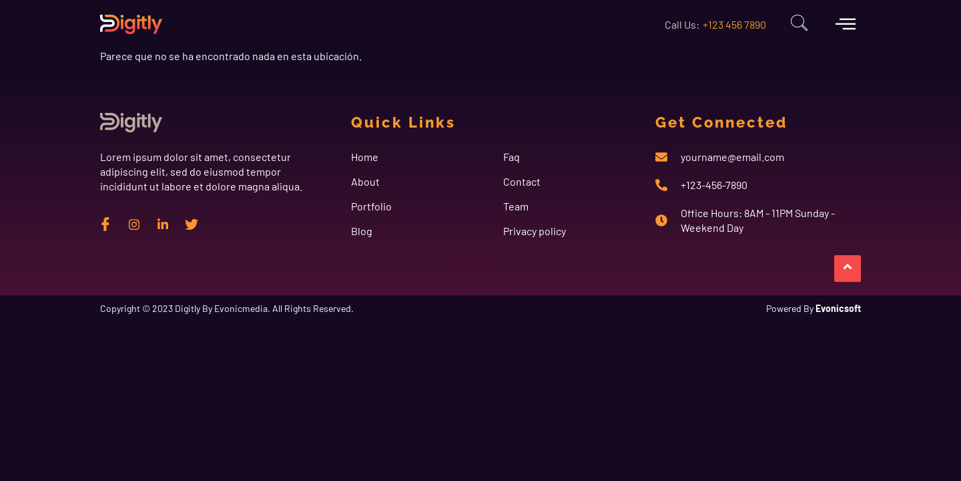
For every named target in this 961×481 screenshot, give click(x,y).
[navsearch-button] (799, 25)
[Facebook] (105, 224)
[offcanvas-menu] (846, 23)
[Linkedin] (163, 224)
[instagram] (134, 224)
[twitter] (192, 224)
